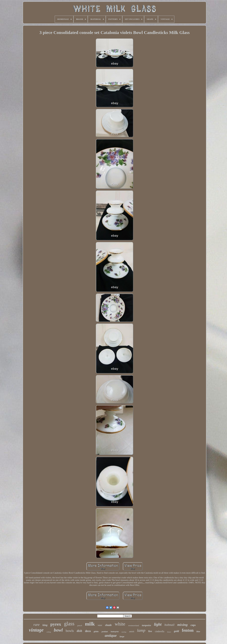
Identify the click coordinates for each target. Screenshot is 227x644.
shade (108, 625)
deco (88, 631)
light (158, 624)
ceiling (48, 632)
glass (69, 624)
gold (176, 631)
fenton (188, 630)
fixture (169, 632)
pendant (105, 632)
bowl (58, 630)
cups (193, 625)
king (44, 625)
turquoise (146, 625)
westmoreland (133, 625)
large (122, 636)
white (120, 624)
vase (100, 625)
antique (111, 635)
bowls (70, 631)
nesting (124, 632)
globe (96, 631)
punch (79, 625)
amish (131, 631)
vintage (36, 630)
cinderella (159, 631)
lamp (141, 630)
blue (198, 631)
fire (150, 631)
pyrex (55, 624)
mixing (182, 625)
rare (36, 625)
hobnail (169, 625)
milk (90, 624)
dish (79, 631)
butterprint (115, 632)
